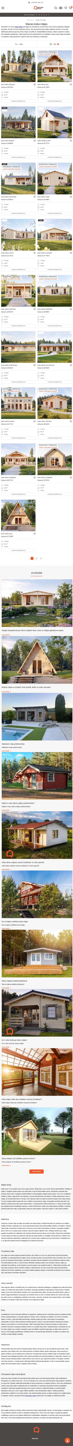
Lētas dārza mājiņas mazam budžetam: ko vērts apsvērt (23, 863)
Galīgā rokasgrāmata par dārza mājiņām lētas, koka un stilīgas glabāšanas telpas (32, 631)
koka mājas (19, 27)
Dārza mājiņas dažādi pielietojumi (14, 981)
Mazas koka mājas (41, 20)
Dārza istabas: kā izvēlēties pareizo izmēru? (18, 1159)
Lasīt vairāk (5, 635)
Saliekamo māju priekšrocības (13, 745)
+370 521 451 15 (37, 2)
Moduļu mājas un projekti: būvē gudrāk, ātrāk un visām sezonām (26, 688)
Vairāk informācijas (18, 101)
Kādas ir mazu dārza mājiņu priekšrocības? (18, 804)
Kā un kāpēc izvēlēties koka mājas (15, 922)
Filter (54, 44)
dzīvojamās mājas (30, 1396)
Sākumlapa (30, 20)
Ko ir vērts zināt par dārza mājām (14, 1041)
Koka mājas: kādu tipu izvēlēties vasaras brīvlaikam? (22, 1100)
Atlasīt (18, 44)
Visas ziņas (36, 1172)
